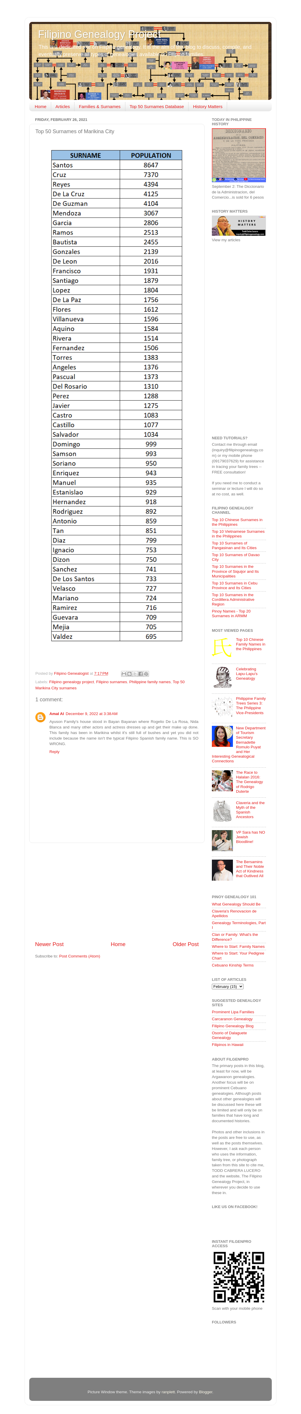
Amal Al (56, 714)
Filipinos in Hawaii (227, 1044)
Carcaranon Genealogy (232, 1019)
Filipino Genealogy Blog (233, 1026)
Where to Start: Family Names (238, 946)
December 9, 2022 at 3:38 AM (91, 714)
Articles (63, 106)
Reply (54, 751)
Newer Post (49, 944)
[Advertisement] (117, 892)
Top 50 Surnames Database (157, 106)
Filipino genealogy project (71, 682)
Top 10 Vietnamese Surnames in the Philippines (238, 533)
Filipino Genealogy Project (99, 34)
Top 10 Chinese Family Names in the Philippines (250, 644)
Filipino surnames (111, 682)
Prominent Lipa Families (233, 1012)
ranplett (168, 1392)
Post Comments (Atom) (79, 956)
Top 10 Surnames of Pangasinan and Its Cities (234, 545)
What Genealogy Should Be (236, 904)
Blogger (205, 1392)
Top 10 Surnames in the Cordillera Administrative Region (233, 599)
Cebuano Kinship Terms (233, 965)
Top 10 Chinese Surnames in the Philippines (237, 522)
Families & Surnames (100, 106)
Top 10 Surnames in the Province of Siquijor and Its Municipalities (235, 571)
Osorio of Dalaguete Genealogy (229, 1035)
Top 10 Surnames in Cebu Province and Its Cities (234, 585)
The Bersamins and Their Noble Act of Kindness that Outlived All (250, 869)
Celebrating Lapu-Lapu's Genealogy (246, 674)
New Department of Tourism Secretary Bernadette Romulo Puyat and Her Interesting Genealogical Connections (239, 744)
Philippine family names (150, 682)
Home (40, 106)
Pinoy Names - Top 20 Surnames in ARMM (231, 613)
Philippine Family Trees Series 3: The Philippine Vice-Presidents (251, 705)
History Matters (207, 106)
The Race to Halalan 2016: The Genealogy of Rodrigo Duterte (249, 782)
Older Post (186, 944)
